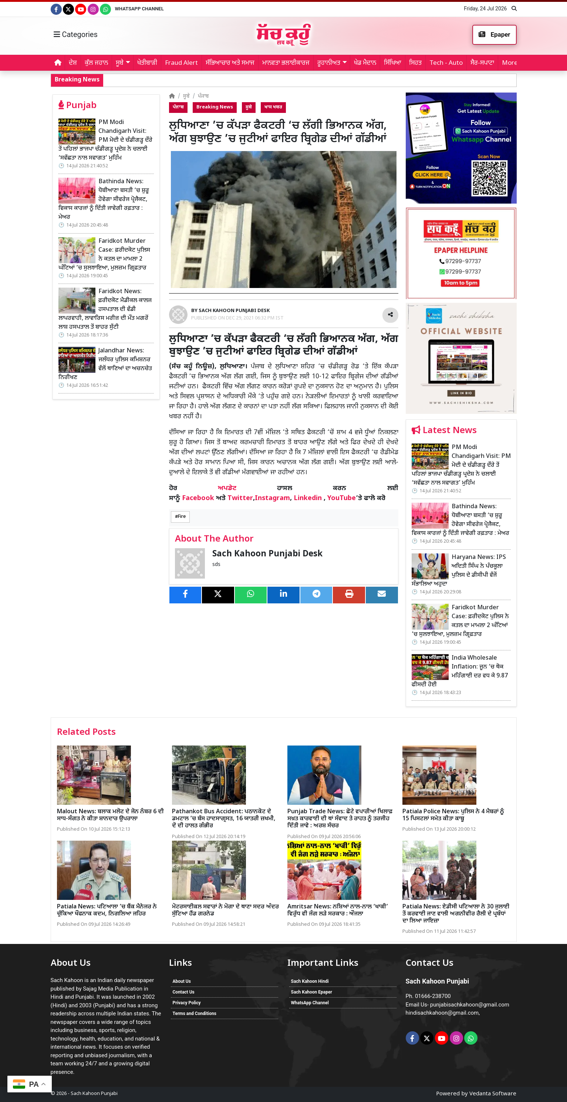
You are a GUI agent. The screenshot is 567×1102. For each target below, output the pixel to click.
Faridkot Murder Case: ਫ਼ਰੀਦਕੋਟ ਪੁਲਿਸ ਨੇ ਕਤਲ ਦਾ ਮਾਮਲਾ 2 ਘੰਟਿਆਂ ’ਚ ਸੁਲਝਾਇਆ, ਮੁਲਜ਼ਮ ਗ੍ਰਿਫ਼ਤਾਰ (104, 255)
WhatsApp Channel (139, 8)
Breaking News (214, 107)
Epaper (494, 34)
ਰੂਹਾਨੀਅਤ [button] (328, 63)
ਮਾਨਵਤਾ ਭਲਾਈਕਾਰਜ (286, 63)
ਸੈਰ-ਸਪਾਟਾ (482, 63)
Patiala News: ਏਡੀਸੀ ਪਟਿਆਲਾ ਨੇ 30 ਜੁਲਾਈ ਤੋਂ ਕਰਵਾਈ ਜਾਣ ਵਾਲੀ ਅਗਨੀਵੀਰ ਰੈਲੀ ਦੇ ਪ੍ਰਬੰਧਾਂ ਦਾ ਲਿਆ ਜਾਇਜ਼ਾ (455, 914)
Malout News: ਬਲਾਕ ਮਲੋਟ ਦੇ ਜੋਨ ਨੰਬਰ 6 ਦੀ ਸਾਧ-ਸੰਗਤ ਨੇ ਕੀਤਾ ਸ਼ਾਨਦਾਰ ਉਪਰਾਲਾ (110, 815)
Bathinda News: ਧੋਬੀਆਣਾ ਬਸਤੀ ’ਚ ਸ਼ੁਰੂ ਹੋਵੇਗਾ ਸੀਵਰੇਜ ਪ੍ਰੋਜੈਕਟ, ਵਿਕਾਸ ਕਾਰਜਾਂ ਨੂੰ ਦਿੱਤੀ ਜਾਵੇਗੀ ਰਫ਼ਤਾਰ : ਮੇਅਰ (312, 79)
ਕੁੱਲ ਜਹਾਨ (96, 63)
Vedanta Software (492, 1094)
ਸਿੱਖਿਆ (392, 63)
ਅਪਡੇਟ (227, 488)
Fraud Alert (181, 63)
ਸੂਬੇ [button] (120, 63)
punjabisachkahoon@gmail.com (469, 1004)
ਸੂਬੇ (186, 96)
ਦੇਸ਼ (73, 63)
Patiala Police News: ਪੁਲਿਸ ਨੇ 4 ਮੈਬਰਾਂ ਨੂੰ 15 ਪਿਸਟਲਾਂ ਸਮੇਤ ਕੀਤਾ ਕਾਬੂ (453, 815)
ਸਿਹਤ (415, 63)
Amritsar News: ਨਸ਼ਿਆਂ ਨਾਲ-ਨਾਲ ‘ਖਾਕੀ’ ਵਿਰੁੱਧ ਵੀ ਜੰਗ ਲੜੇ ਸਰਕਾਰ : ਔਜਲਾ (337, 910)
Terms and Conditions (194, 1013)
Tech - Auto (446, 63)
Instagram (272, 498)
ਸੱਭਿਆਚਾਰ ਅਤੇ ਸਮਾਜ (230, 63)
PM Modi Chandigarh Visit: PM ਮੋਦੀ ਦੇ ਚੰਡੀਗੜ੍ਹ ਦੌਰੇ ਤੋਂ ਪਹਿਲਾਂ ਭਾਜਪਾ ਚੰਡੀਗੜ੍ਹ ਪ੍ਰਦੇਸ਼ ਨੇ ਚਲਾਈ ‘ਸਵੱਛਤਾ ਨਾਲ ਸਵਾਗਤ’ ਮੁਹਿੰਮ (105, 140)
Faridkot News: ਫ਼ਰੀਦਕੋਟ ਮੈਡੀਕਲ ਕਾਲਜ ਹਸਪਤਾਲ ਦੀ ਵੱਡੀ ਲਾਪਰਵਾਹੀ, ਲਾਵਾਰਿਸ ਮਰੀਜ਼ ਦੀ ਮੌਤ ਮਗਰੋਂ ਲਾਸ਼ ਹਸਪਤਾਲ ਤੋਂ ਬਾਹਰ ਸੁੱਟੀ (105, 309)
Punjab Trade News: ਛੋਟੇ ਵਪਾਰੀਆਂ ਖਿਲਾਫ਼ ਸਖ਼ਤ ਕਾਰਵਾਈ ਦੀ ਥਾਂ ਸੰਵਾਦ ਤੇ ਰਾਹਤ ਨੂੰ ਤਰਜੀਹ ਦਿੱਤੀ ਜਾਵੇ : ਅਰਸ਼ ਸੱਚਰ (339, 819)
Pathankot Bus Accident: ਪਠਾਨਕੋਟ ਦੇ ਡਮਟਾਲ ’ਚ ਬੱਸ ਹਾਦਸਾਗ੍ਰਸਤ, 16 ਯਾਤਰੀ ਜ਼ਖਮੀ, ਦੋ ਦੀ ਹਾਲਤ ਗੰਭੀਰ (224, 819)
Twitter (240, 498)
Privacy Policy (187, 1002)
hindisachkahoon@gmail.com (442, 1012)
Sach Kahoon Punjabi (94, 1094)
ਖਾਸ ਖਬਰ (273, 107)
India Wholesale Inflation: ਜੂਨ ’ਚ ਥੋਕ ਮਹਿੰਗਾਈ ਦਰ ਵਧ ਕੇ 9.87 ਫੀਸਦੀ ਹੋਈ (460, 671)
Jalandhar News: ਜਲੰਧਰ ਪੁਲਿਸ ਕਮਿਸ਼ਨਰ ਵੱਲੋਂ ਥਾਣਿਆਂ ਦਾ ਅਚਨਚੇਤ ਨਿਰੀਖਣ (105, 364)
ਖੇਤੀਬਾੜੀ (147, 63)
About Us (182, 981)
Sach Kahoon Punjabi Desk (267, 554)
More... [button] (512, 63)
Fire (182, 517)
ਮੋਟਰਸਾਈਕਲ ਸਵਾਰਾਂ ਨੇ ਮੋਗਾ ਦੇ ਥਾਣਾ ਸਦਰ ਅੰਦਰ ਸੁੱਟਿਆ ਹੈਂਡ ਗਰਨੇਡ (225, 910)
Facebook (198, 498)
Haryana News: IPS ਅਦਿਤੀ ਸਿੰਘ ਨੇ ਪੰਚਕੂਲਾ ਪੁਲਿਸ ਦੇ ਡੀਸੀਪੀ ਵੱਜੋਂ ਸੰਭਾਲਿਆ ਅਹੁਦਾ (459, 571)
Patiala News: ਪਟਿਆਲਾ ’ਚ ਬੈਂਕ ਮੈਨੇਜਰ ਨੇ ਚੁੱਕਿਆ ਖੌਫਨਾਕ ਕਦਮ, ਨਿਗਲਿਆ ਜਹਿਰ (107, 910)
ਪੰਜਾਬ (203, 96)
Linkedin (308, 498)
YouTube (341, 498)
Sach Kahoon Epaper (311, 992)
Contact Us (184, 992)
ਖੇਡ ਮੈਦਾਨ (365, 63)
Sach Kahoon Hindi (310, 981)
